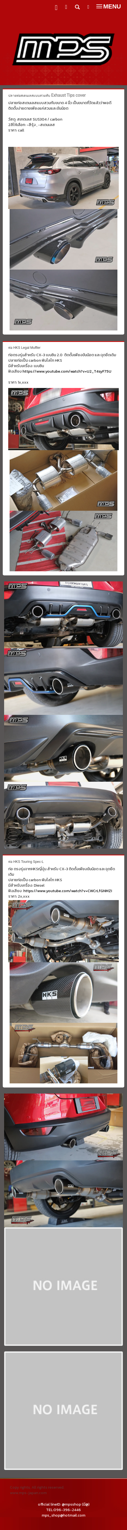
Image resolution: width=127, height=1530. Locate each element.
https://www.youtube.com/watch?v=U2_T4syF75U (66, 371)
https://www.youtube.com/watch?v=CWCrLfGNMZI (67, 891)
